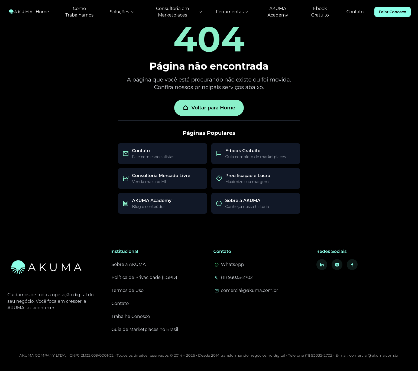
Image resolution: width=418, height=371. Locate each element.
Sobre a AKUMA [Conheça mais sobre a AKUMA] (129, 264)
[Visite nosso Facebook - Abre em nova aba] (352, 264)
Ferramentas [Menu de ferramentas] (232, 12)
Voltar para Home (209, 108)
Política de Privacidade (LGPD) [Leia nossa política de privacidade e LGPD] (144, 277)
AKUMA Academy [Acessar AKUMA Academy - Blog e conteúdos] (278, 12)
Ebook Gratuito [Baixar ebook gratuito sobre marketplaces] (320, 12)
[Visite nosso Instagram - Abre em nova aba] (337, 264)
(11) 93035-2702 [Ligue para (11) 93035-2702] (234, 277)
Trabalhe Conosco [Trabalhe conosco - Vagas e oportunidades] (131, 316)
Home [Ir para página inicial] (42, 11)
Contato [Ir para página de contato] (355, 11)
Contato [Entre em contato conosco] (120, 303)
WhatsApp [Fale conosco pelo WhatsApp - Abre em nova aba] (229, 264)
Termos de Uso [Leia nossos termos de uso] (128, 290)
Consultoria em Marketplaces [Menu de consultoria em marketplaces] (179, 12)
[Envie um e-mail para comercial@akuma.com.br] (260, 290)
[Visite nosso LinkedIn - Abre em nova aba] (321, 264)
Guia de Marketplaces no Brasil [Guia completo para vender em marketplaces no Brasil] (145, 329)
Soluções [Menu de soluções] (122, 12)
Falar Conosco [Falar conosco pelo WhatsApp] (392, 11)
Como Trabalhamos (79, 12)
